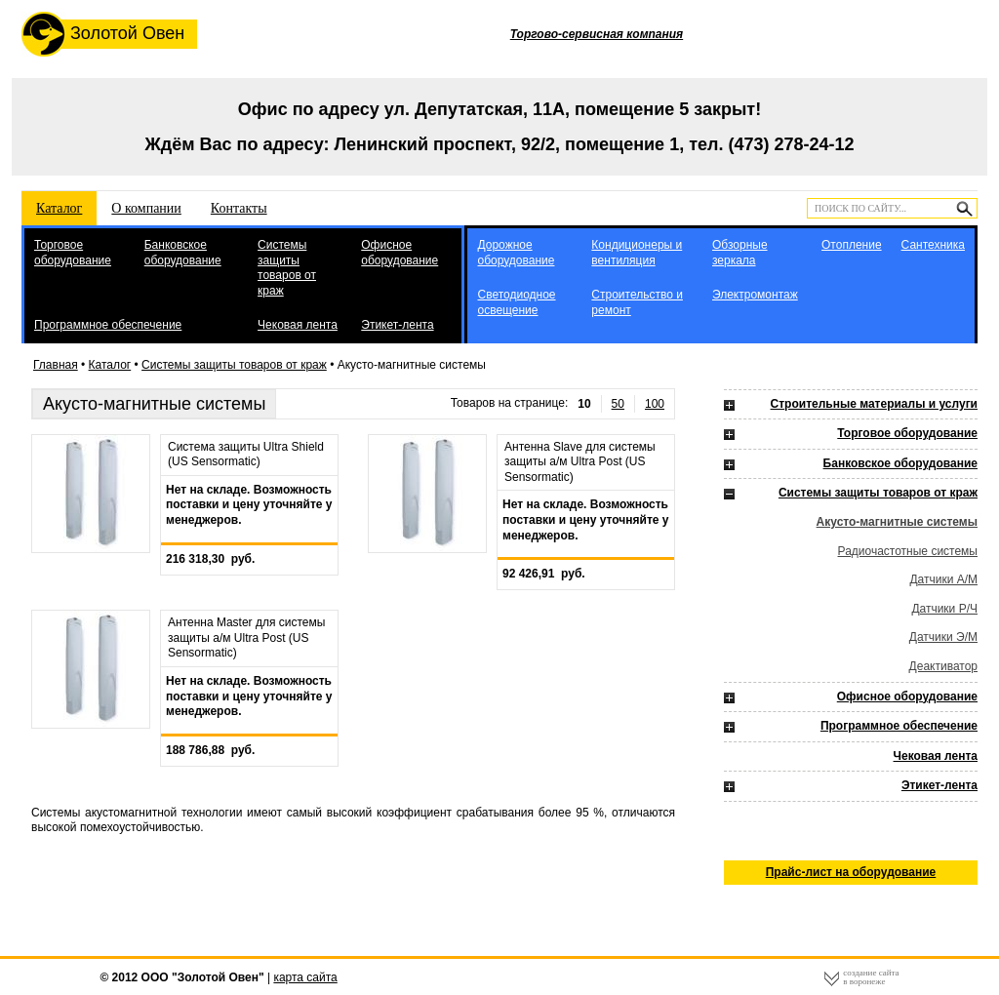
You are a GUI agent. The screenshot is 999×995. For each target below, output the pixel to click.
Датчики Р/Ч (944, 609)
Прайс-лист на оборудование (851, 872)
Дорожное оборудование (515, 252)
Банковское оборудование (182, 252)
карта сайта (305, 977)
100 (654, 404)
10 (584, 404)
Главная (55, 365)
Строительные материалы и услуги (874, 404)
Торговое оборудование (72, 252)
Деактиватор (943, 666)
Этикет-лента (397, 325)
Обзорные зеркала (740, 252)
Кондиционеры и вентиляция (636, 252)
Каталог (59, 208)
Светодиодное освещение (516, 302)
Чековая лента (298, 325)
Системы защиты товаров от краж (287, 268)
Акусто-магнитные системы (897, 522)
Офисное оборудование (399, 252)
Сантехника (933, 245)
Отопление (851, 245)
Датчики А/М (943, 579)
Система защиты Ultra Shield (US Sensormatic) (246, 454)
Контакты (239, 208)
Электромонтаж (755, 294)
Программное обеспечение (107, 325)
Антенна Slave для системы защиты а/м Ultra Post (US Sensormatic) (580, 462)
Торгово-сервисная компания (596, 34)
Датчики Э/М (943, 637)
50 (618, 404)
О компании (145, 208)
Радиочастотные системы (908, 551)
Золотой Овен (102, 34)
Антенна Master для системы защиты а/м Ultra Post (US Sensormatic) (246, 637)
